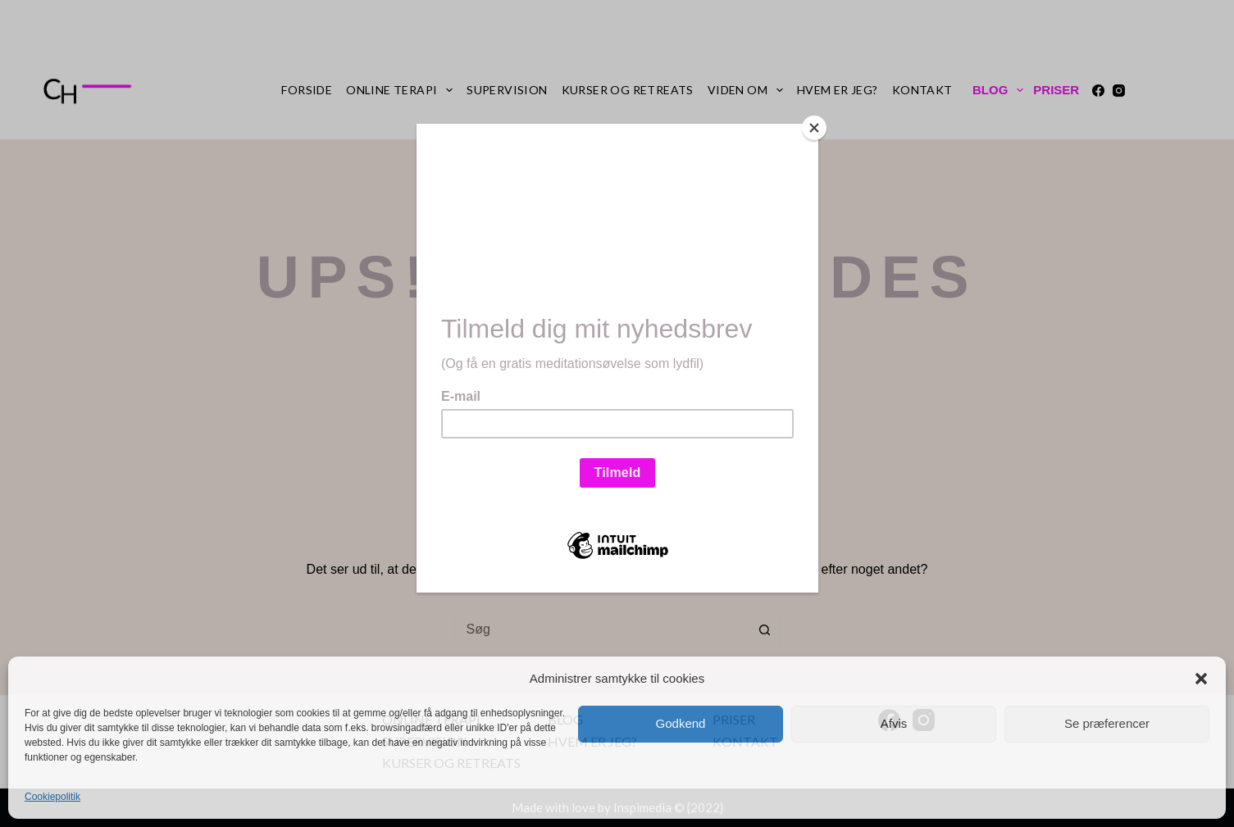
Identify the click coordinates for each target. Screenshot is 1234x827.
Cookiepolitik (52, 796)
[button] (1201, 678)
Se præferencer (1107, 723)
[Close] (814, 128)
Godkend (681, 723)
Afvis (894, 723)
